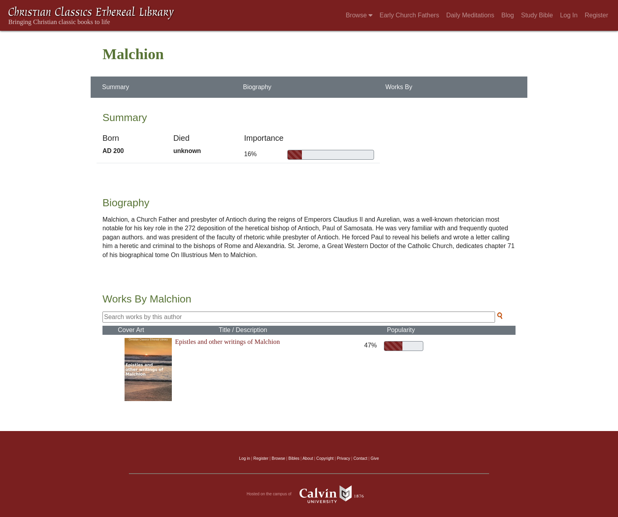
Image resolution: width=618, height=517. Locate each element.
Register (596, 15)
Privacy (343, 458)
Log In (568, 15)
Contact (360, 458)
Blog (507, 15)
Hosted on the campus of (309, 494)
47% (369, 345)
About (307, 458)
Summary (115, 87)
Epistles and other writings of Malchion (227, 341)
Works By (398, 87)
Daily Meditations (470, 15)
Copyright (325, 458)
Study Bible (537, 15)
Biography (257, 87)
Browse (359, 15)
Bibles (294, 458)
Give (374, 458)
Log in (244, 458)
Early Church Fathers (409, 15)
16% (250, 154)
